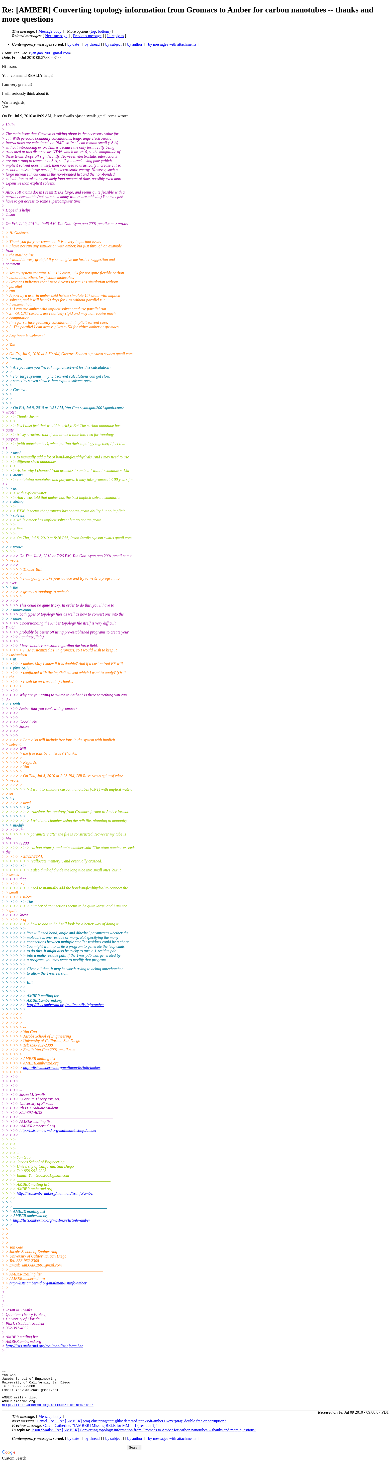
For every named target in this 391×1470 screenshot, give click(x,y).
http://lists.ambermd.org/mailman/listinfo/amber (65, 1005)
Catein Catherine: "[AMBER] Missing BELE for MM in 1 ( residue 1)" (100, 1433)
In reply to (115, 36)
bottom (103, 31)
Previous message (87, 36)
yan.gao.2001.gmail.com (50, 53)
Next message (56, 36)
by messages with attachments (172, 44)
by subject (113, 44)
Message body (49, 31)
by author (134, 44)
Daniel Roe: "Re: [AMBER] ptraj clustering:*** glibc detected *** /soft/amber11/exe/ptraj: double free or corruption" (131, 1428)
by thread (92, 44)
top (93, 31)
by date (73, 44)
